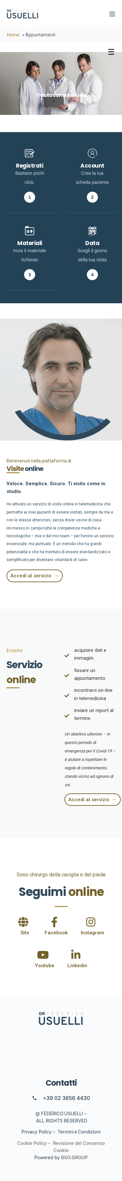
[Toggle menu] (111, 52)
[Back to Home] (23, 14)
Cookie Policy (32, 1143)
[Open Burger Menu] (112, 14)
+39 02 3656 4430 (66, 1098)
